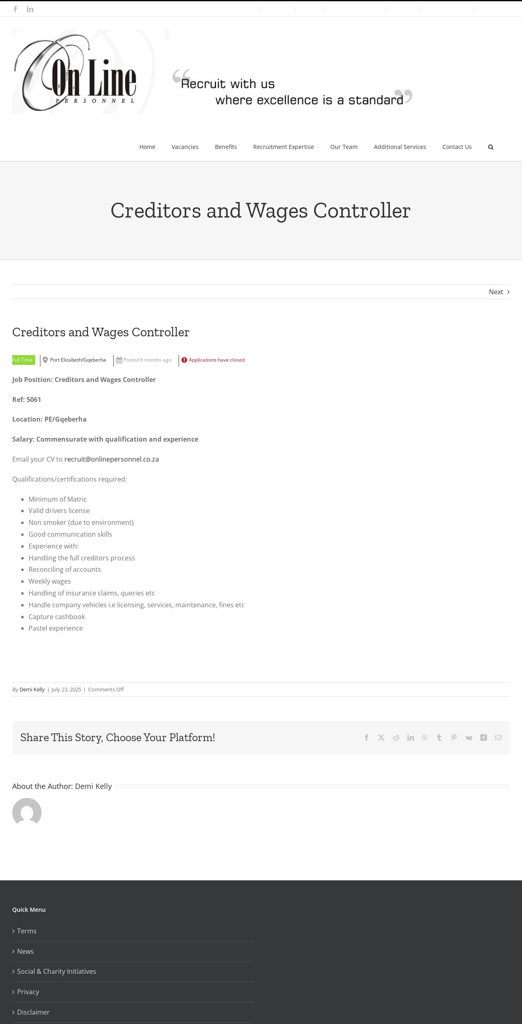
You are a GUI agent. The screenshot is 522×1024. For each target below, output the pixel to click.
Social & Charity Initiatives (56, 971)
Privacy (28, 991)
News (25, 951)
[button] (490, 144)
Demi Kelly (32, 689)
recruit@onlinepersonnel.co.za (111, 459)
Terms (27, 930)
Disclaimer (33, 1012)
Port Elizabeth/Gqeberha (78, 359)
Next (496, 291)
